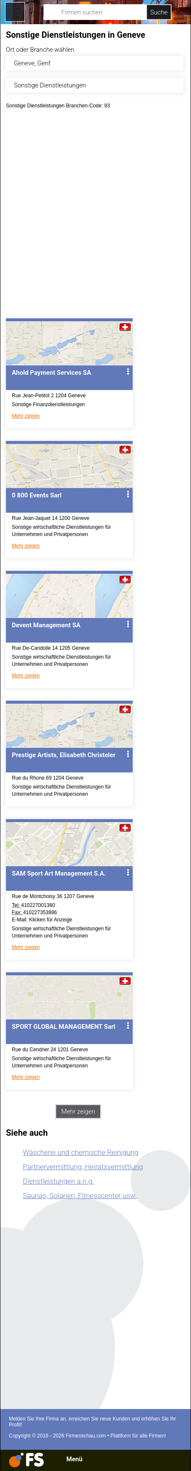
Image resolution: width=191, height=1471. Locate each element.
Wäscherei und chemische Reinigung (81, 1152)
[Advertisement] (95, 216)
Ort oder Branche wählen (40, 49)
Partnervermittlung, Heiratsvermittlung (83, 1166)
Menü (74, 1459)
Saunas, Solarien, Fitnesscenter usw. (80, 1195)
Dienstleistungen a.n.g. (58, 1181)
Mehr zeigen (26, 416)
